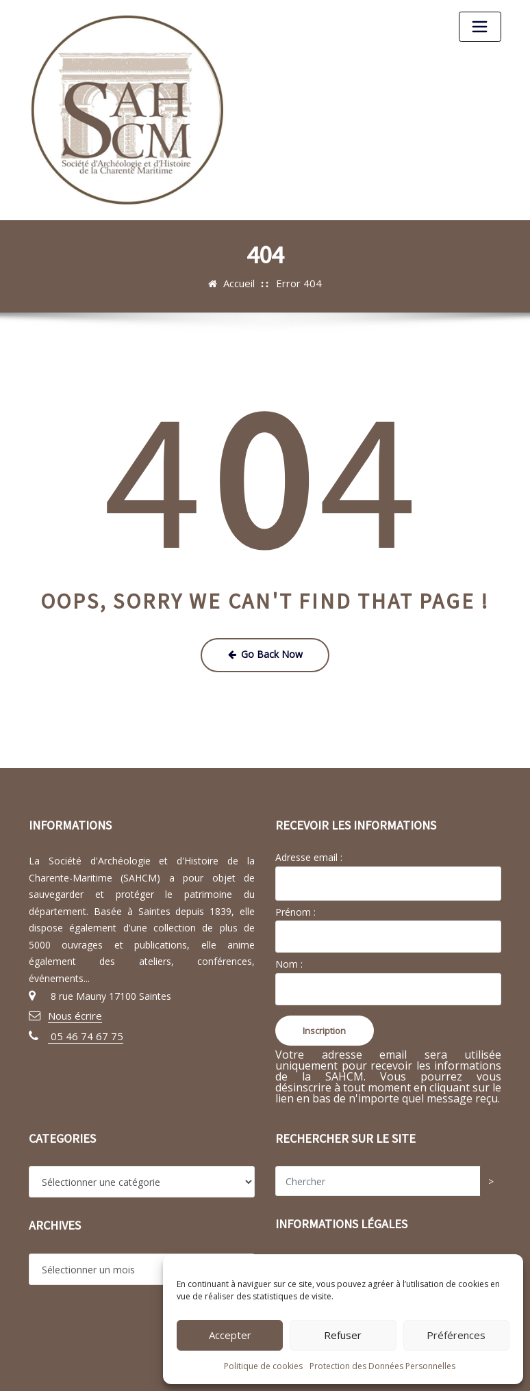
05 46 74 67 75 (82, 1032)
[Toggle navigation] (480, 27)
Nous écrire (73, 1013)
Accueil (241, 282)
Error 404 (298, 282)
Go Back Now (265, 653)
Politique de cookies (263, 1366)
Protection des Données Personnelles (382, 1366)
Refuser (343, 1335)
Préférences (456, 1335)
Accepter (230, 1335)
